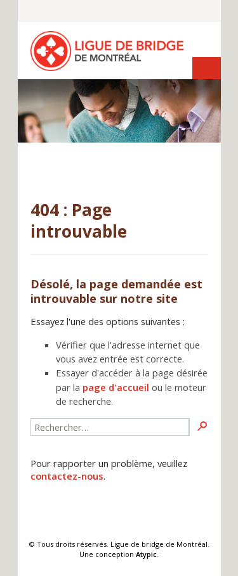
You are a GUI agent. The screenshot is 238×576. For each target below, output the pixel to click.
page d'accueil (116, 387)
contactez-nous (66, 476)
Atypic (146, 554)
